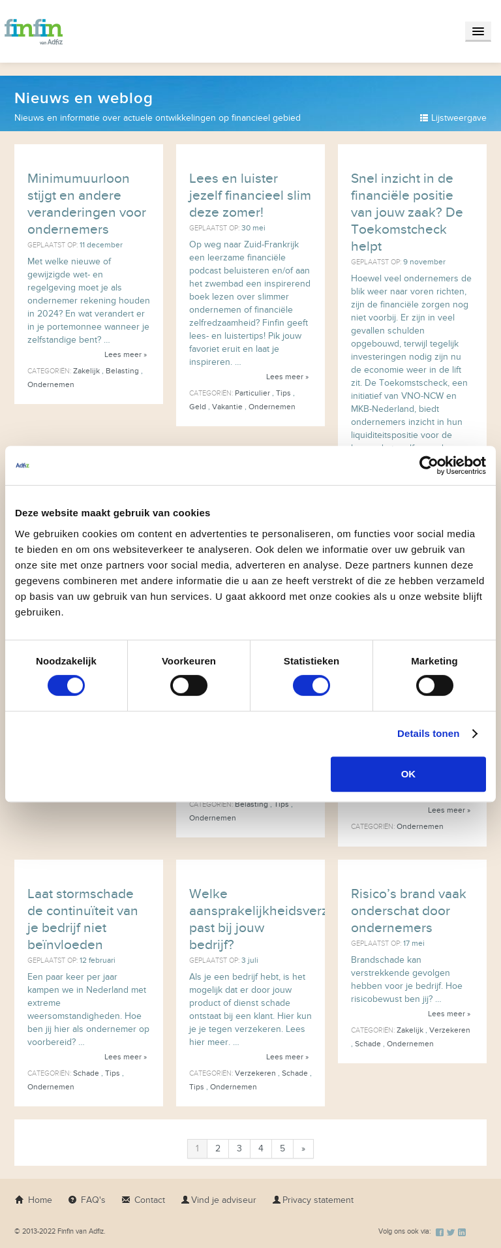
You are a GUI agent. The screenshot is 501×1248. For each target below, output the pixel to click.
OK (408, 773)
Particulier (252, 393)
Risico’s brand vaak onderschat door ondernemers (408, 911)
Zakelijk (86, 370)
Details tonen (428, 733)
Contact (143, 1200)
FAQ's (87, 1200)
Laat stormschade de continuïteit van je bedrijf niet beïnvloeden (82, 919)
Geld (197, 406)
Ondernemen (50, 384)
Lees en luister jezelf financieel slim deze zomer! (250, 195)
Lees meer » (125, 354)
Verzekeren (255, 1073)
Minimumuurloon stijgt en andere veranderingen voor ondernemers (86, 204)
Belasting (122, 370)
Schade (86, 1073)
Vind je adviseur (218, 1200)
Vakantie (227, 406)
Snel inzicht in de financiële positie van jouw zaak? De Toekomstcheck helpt (407, 212)
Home (33, 1200)
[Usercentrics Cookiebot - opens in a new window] (429, 465)
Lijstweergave (453, 117)
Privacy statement (313, 1200)
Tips (283, 393)
